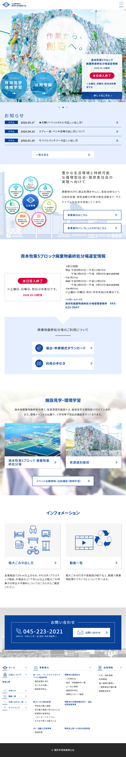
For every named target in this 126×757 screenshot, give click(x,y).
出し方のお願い (41, 685)
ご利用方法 (71, 678)
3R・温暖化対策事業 (42, 728)
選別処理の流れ (41, 681)
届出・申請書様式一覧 (76, 682)
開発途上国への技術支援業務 (77, 728)
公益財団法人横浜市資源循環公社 (19, 4)
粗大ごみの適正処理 (42, 701)
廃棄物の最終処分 (72, 674)
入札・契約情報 (106, 675)
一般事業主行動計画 (107, 687)
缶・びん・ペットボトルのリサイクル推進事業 (46, 676)
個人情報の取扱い (107, 683)
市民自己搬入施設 (42, 705)
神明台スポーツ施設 (75, 694)
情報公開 (6, 681)
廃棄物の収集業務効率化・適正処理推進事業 (78, 703)
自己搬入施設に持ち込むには (47, 709)
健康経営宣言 (105, 691)
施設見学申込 (41, 689)
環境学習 (39, 732)
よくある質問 (72, 686)
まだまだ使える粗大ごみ (45, 720)
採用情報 (103, 679)
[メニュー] (121, 4)
